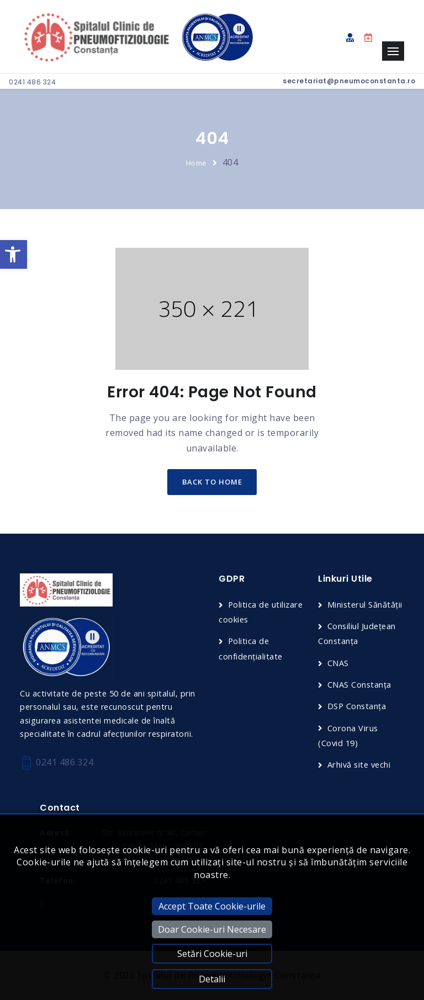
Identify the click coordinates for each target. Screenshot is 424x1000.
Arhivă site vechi (360, 764)
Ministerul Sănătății (365, 604)
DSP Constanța (357, 706)
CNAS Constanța (359, 684)
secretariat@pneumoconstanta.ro (349, 81)
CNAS (338, 663)
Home (196, 163)
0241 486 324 (32, 82)
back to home (212, 482)
